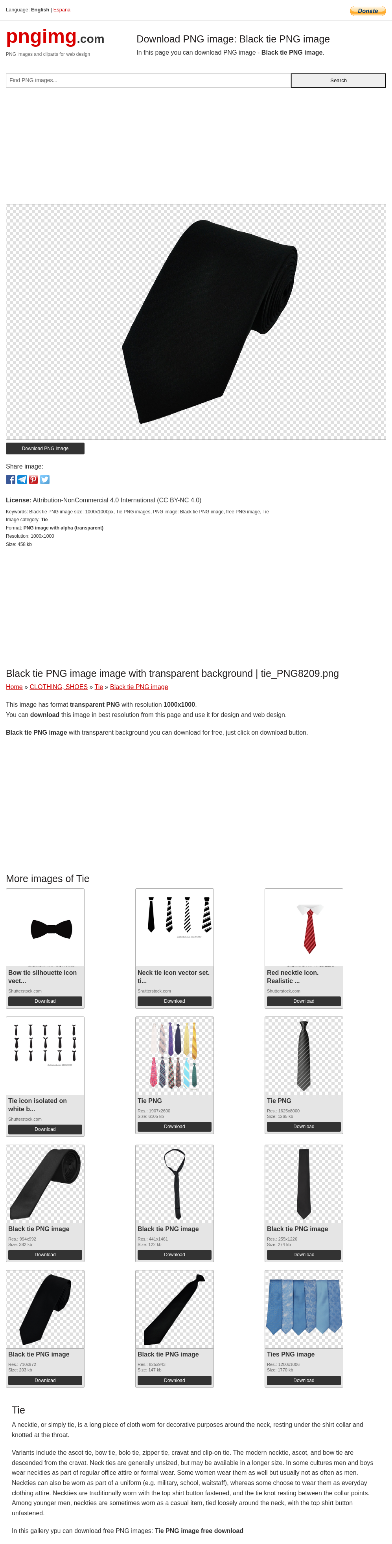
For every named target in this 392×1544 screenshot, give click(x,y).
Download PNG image (45, 448)
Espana (61, 10)
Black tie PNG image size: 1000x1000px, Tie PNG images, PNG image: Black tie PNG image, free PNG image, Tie (149, 512)
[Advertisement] (196, 149)
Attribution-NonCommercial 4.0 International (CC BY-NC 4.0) (117, 500)
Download (45, 1001)
